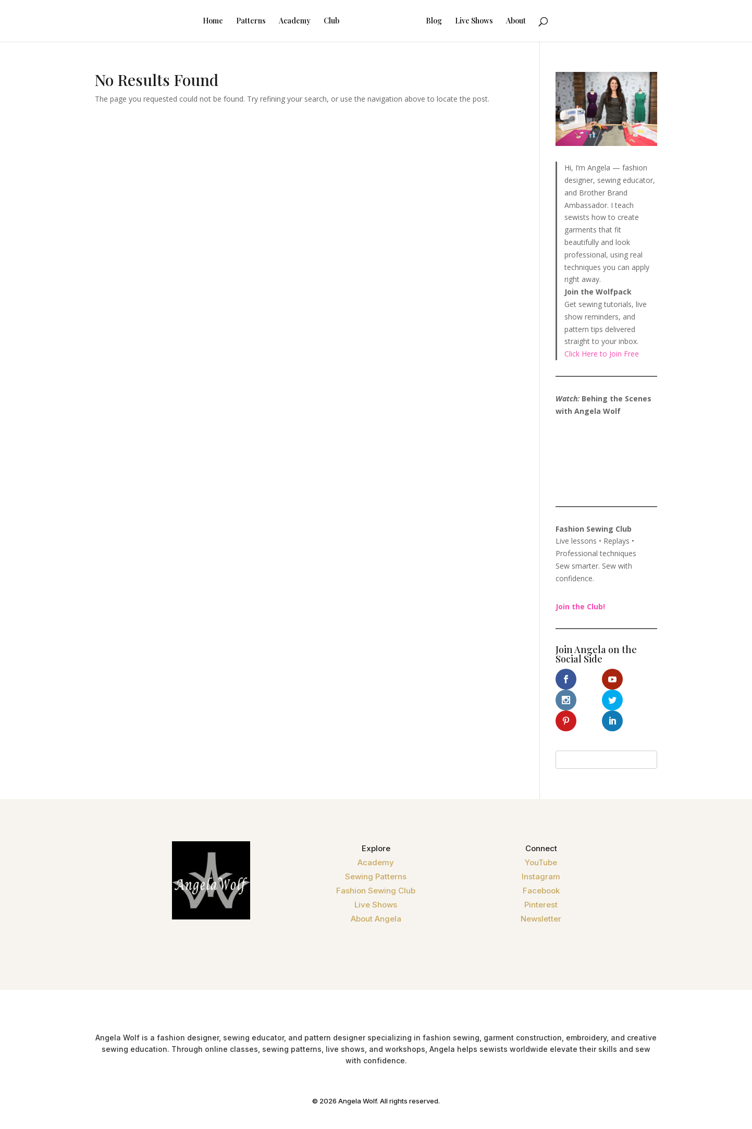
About (529, 21)
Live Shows (488, 21)
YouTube (541, 841)
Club (318, 21)
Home (199, 21)
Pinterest (541, 884)
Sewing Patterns (375, 856)
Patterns (237, 21)
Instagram (541, 856)
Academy (281, 21)
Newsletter (541, 898)
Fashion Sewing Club (375, 870)
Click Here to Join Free (601, 354)
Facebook (541, 870)
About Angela (376, 898)
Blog (447, 21)
